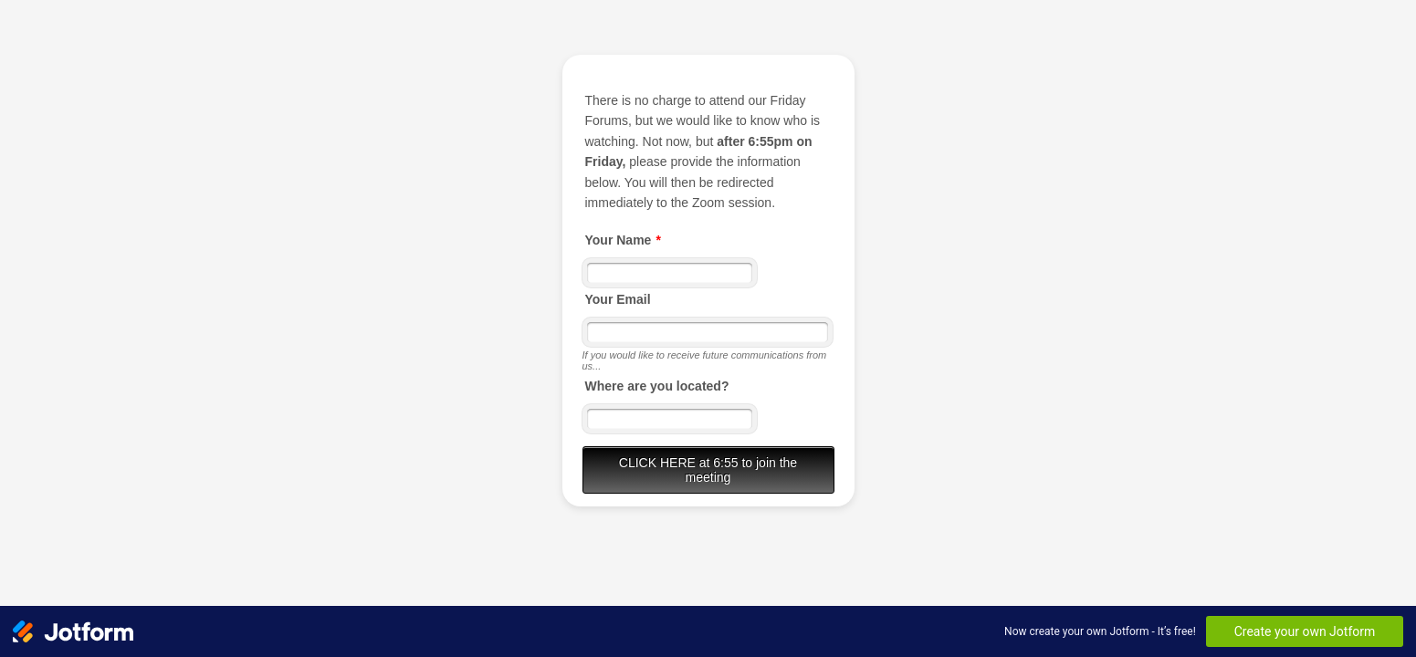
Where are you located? (657, 386)
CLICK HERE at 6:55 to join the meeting (708, 470)
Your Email (618, 299)
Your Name (623, 240)
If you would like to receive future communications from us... (704, 360)
